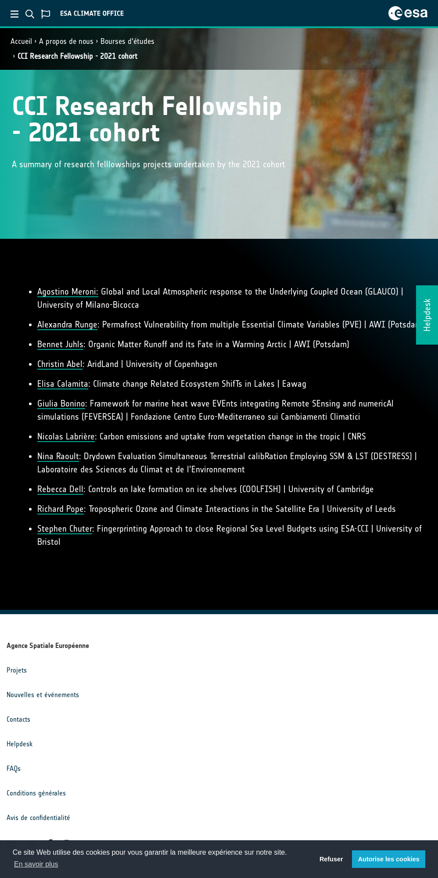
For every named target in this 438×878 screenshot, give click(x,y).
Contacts (18, 719)
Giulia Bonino (61, 403)
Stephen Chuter (64, 528)
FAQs (14, 768)
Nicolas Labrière (66, 436)
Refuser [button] (331, 859)
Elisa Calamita (62, 383)
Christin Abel (60, 364)
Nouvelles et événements (43, 695)
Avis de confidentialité (38, 817)
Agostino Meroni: (67, 291)
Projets (17, 670)
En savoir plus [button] (36, 864)
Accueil (21, 41)
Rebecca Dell (60, 489)
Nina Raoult (58, 456)
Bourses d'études (127, 41)
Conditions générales (36, 793)
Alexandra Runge (67, 324)
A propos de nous (66, 41)
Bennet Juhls (60, 344)
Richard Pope (60, 509)
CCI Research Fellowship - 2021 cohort (77, 56)
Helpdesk (19, 744)
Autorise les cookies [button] (389, 859)
